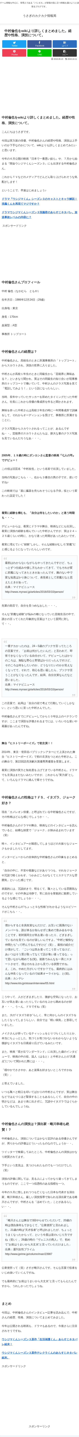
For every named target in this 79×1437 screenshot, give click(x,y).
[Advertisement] (39, 86)
